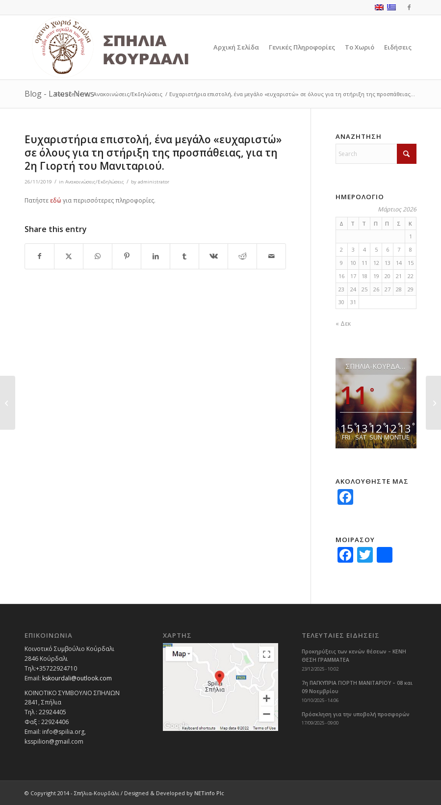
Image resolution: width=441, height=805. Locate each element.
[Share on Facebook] (39, 256)
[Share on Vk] (213, 256)
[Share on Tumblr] (184, 256)
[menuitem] (236, 47)
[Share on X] (68, 256)
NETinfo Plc (209, 793)
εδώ (55, 200)
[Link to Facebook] (409, 7)
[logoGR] (132, 47)
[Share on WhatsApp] (97, 256)
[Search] (376, 154)
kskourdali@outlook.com (77, 678)
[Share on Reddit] (242, 256)
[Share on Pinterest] (126, 256)
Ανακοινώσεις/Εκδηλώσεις (94, 182)
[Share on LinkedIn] (155, 256)
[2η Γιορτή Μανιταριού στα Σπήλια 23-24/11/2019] (7, 403)
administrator (153, 182)
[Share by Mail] (271, 256)
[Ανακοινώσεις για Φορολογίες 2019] (433, 403)
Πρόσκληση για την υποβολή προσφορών (356, 714)
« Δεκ (343, 323)
